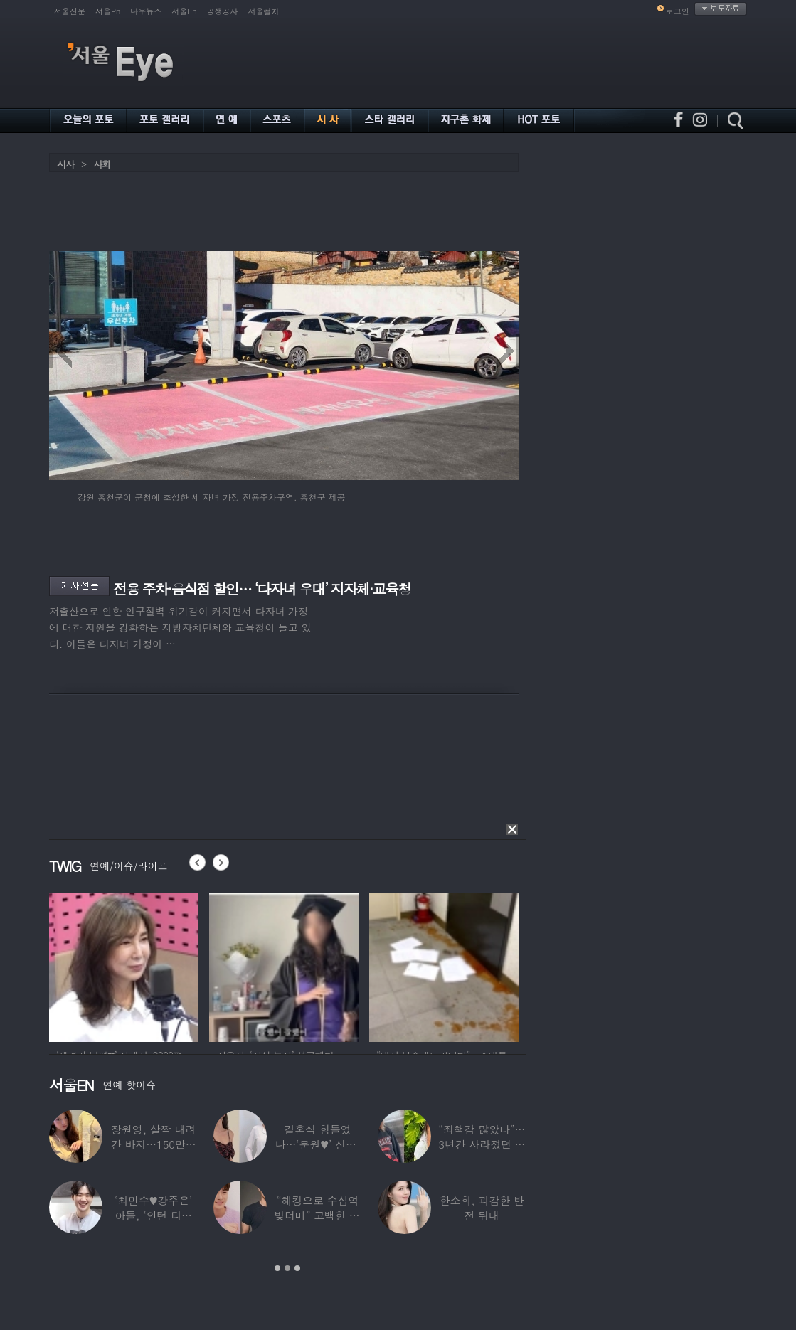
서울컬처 (264, 11)
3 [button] (297, 1268)
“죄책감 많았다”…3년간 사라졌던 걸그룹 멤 (481, 1144)
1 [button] (277, 1268)
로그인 (677, 11)
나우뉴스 (145, 11)
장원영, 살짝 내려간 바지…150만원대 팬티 (153, 1144)
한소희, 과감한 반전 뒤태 (482, 1208)
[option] (123, 965)
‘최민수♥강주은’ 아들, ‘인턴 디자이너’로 (153, 1215)
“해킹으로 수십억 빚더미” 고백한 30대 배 (317, 1215)
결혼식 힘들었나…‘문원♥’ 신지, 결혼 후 (318, 1144)
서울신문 (69, 11)
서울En (183, 11)
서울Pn (107, 11)
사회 (101, 164)
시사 (65, 164)
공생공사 (222, 11)
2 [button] (287, 1268)
